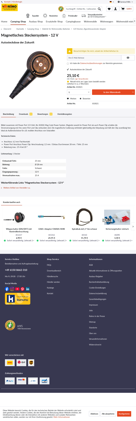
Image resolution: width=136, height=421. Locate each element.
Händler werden (53, 282)
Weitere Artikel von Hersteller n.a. (15, 188)
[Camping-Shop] (18, 21)
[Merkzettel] (109, 8)
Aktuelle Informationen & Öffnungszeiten (105, 271)
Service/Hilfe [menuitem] (124, 2)
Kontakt (7, 2)
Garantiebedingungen (97, 299)
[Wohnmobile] (90, 21)
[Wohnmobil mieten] (126, 21)
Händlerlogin (17, 2)
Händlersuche (52, 276)
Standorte (93, 328)
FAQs (49, 265)
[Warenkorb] (126, 8)
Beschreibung (8, 114)
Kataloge (50, 288)
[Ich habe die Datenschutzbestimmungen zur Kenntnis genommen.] (68, 63)
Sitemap (92, 322)
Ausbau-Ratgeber (96, 276)
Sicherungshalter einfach (117, 229)
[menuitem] (83, 8)
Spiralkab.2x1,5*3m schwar (84, 229)
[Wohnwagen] (106, 21)
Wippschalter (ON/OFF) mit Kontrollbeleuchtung (19, 230)
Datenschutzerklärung (98, 293)
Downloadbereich (54, 271)
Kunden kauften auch (11, 202)
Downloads (25, 114)
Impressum (93, 305)
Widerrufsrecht (95, 345)
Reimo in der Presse (97, 316)
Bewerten (85, 98)
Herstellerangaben (64, 114)
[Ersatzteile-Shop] (54, 21)
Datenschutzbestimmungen (91, 63)
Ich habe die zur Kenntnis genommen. (96, 63)
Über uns (92, 333)
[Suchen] (99, 8)
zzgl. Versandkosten (81, 79)
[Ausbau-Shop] (36, 21)
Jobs (91, 310)
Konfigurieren (124, 414)
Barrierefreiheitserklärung (99, 282)
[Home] (4, 21)
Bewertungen (44, 114)
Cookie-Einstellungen (97, 288)
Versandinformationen (98, 339)
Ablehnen (94, 414)
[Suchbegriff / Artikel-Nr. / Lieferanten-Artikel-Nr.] (83, 8)
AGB (91, 265)
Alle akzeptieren (108, 414)
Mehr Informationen (61, 417)
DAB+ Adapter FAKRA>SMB (51, 229)
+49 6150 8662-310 (16, 269)
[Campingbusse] (73, 21)
